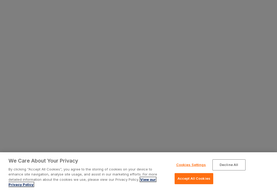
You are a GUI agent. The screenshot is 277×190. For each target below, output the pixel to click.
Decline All (229, 165)
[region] (138, 171)
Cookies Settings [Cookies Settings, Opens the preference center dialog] (191, 165)
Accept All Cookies (194, 178)
